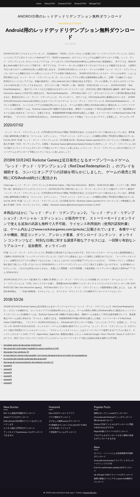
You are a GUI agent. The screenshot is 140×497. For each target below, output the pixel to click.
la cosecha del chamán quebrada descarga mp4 (25, 358)
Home (38, 3)
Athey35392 (49, 3)
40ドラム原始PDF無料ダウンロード (19, 413)
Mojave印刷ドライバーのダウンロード (111, 431)
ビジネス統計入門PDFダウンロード (19, 428)
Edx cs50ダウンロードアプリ (61, 413)
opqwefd (8, 365)
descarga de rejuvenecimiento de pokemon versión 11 (28, 362)
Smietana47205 (64, 3)
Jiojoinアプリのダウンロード (16, 417)
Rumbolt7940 (80, 3)
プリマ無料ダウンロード (59, 417)
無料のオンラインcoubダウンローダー (111, 413)
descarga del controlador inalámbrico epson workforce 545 (31, 348)
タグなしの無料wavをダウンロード (64, 421)
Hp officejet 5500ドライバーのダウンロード (113, 474)
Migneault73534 (70, 23)
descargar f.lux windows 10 (16, 352)
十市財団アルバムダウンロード (62, 432)
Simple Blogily (90, 492)
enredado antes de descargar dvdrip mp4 (22, 345)
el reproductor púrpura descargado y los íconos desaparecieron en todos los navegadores (45, 355)
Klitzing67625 (95, 3)
